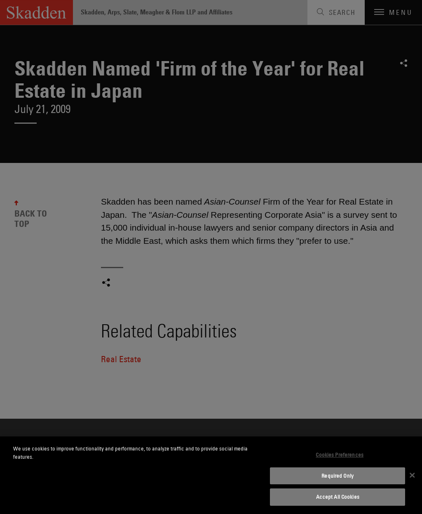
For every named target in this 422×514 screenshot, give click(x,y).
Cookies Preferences (339, 454)
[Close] (412, 475)
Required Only (337, 475)
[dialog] (211, 475)
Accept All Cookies (337, 496)
